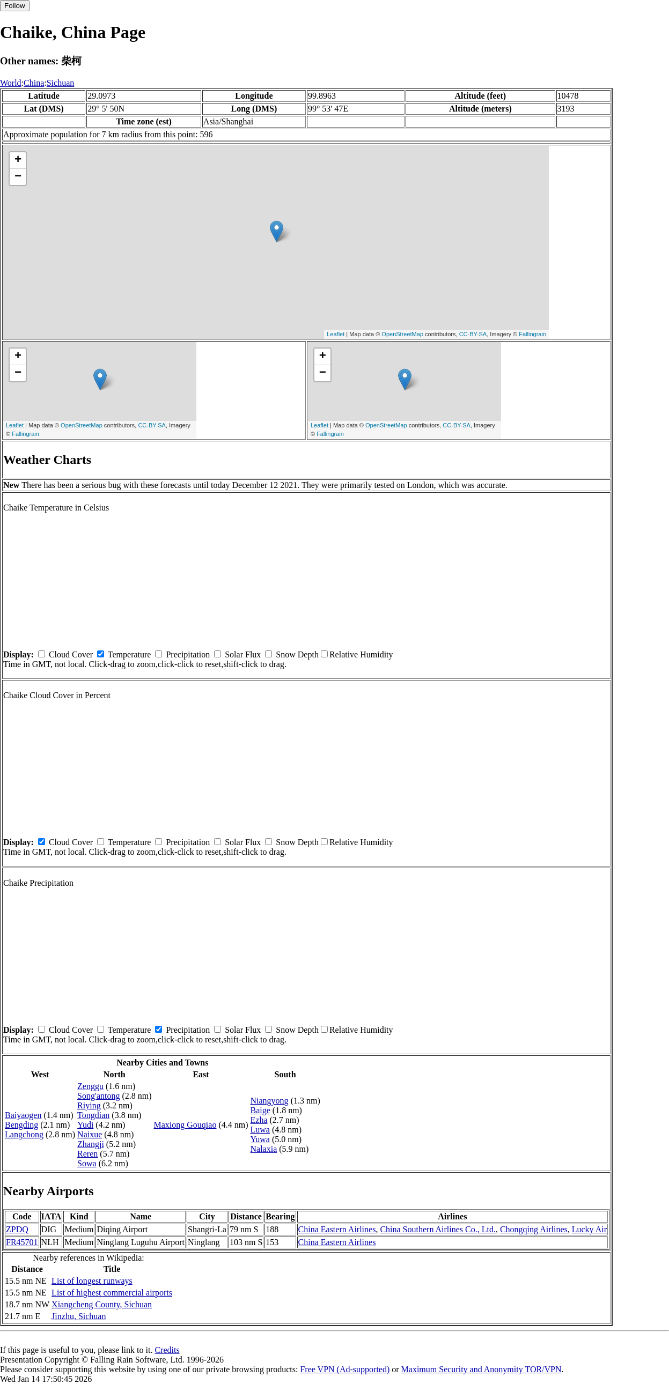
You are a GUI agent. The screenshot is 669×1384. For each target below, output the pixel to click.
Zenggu (90, 1086)
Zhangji (90, 1144)
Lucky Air (589, 1229)
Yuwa (260, 1139)
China (34, 82)
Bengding (21, 1124)
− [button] (17, 177)
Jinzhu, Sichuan (79, 1316)
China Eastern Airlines (337, 1229)
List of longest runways (92, 1280)
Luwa (260, 1129)
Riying (89, 1105)
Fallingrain (532, 334)
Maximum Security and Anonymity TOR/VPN (481, 1369)
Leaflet (335, 334)
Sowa (87, 1163)
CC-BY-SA (473, 334)
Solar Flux (243, 654)
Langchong (24, 1134)
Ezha (259, 1119)
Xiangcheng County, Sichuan (102, 1304)
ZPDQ (17, 1229)
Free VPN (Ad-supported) (344, 1369)
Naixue (89, 1134)
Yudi (85, 1124)
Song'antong (98, 1095)
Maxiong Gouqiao (185, 1124)
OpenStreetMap (402, 334)
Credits (167, 1350)
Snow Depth (297, 654)
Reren (87, 1153)
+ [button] (17, 160)
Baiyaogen (23, 1115)
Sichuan (61, 82)
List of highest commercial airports (112, 1292)
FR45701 (22, 1242)
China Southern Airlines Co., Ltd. (438, 1229)
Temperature (129, 654)
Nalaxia (264, 1148)
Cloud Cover (71, 654)
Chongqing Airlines (534, 1229)
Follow (14, 6)
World (10, 82)
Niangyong (270, 1100)
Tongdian (93, 1115)
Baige (260, 1110)
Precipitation (188, 654)
